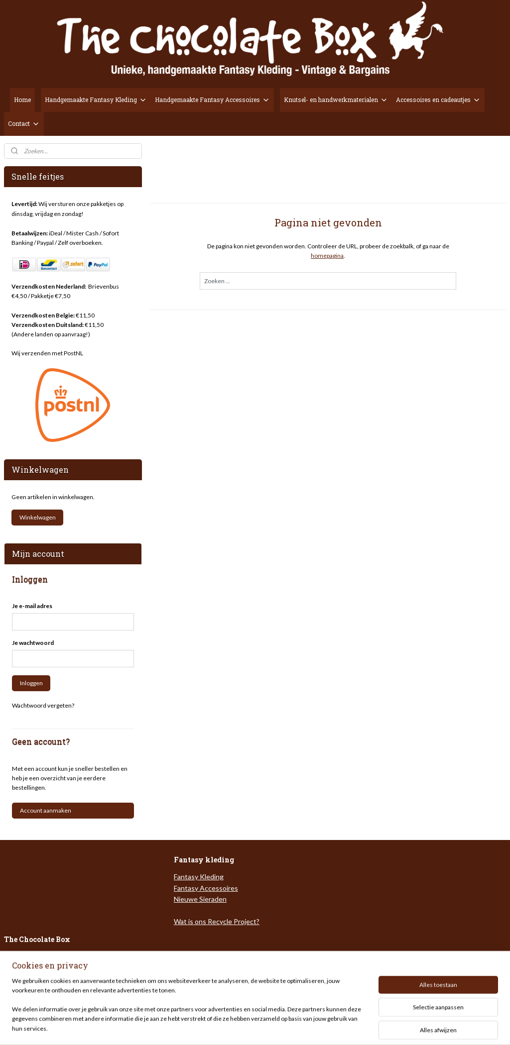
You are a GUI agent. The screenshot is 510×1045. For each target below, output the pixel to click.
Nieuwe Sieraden (200, 899)
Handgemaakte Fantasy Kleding (96, 100)
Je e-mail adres (32, 606)
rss (247, 1027)
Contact (24, 123)
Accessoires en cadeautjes (438, 100)
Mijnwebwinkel (362, 1027)
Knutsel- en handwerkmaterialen (336, 100)
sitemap (229, 1027)
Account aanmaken (45, 810)
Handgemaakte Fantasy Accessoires (212, 100)
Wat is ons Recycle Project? (216, 921)
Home (22, 100)
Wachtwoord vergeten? (43, 705)
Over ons (18, 956)
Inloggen (31, 683)
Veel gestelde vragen (37, 967)
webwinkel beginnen (281, 1027)
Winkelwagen (37, 517)
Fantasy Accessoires (206, 888)
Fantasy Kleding (199, 876)
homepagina (327, 255)
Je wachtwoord (33, 642)
